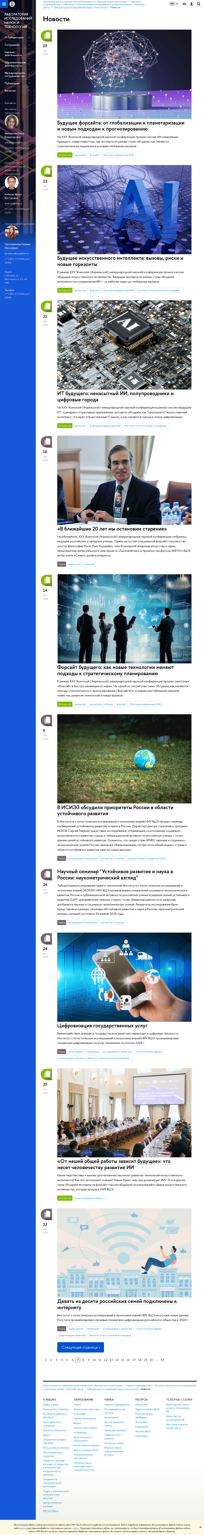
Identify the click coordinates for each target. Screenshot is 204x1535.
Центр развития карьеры (87, 1445)
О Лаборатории (14, 37)
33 (162, 1360)
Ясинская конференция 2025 (118, 154)
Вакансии (10, 90)
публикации (93, 1051)
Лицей (77, 1404)
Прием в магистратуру (85, 1427)
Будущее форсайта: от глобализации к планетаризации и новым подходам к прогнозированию (120, 125)
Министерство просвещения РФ (175, 1418)
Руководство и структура (56, 1409)
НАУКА (109, 1399)
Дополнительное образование (83, 1439)
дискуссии (80, 154)
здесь (22, 1528)
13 (111, 1360)
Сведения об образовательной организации (52, 1483)
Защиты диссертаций (115, 1430)
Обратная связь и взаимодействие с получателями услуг (84, 1466)
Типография (141, 1422)
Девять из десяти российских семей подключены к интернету (117, 1304)
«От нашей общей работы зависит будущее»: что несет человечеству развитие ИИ (114, 1164)
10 (94, 1360)
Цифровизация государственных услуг (102, 1025)
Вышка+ (78, 1423)
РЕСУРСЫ (141, 1399)
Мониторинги (112, 1417)
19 (145, 1360)
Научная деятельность (13, 53)
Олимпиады (80, 1413)
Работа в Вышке (51, 1510)
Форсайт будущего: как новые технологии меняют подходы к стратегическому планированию (115, 670)
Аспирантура (80, 1432)
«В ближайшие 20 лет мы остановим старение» (112, 528)
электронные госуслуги (71, 1058)
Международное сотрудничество (15, 74)
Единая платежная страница (52, 1504)
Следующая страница (80, 1347)
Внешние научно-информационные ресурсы (114, 1451)
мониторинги (76, 1051)
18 (139, 1360)
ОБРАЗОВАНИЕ (83, 1399)
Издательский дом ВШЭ (147, 1409)
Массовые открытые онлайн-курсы (177, 1426)
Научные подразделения (139, 1385)
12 (105, 1360)
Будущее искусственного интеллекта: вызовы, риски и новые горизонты (120, 261)
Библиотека (141, 1404)
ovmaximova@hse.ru (15, 142)
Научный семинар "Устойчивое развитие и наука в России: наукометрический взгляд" (115, 874)
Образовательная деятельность (15, 64)
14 (117, 1360)
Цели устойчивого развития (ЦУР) (147, 858)
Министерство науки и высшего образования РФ (178, 1408)
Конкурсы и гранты (114, 1443)
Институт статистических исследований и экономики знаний (160, 290)
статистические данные (149, 1051)
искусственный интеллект (89, 1198)
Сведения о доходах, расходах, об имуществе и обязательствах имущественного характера (56, 1467)
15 (122, 1360)
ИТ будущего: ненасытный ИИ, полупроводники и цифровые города (115, 396)
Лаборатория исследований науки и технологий (112, 1389)
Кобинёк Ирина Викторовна (13, 196)
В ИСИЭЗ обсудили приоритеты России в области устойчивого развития (115, 810)
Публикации (12, 83)
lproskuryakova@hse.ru (17, 253)
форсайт (94, 154)
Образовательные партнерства (83, 1456)
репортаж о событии (101, 704)
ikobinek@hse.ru (13, 203)
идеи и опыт (75, 564)
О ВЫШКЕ (49, 1399)
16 (128, 1360)
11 (99, 1360)
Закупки (47, 1434)
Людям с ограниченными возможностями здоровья (56, 1495)
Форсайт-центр (75, 1389)
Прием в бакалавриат (85, 1418)
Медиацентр (141, 1426)
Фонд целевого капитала (56, 1447)
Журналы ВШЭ (142, 1431)
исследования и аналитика (83, 858)
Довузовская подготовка (87, 1409)
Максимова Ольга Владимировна (14, 135)
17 (134, 1360)
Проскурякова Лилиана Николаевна (17, 245)
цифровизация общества (72, 1335)
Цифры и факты (51, 1404)
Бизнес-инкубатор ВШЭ (86, 1450)
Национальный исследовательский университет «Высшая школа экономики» (83, 1385)
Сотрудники (12, 44)
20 (151, 1360)
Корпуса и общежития (54, 1430)
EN (177, 3)
